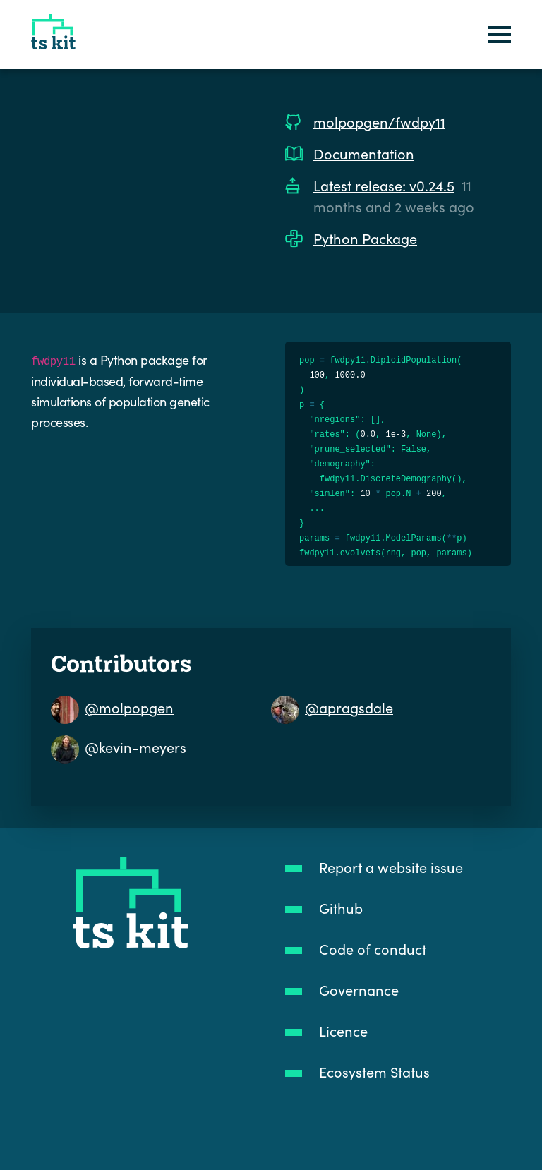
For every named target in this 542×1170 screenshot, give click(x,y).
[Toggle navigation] (499, 34)
